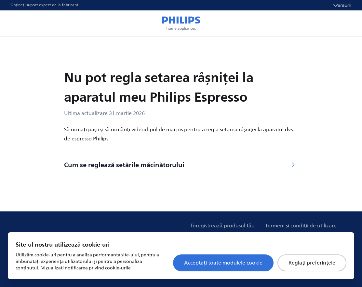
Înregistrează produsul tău (223, 226)
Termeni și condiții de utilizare (301, 226)
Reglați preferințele (311, 263)
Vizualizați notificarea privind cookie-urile (86, 268)
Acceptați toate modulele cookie (223, 263)
